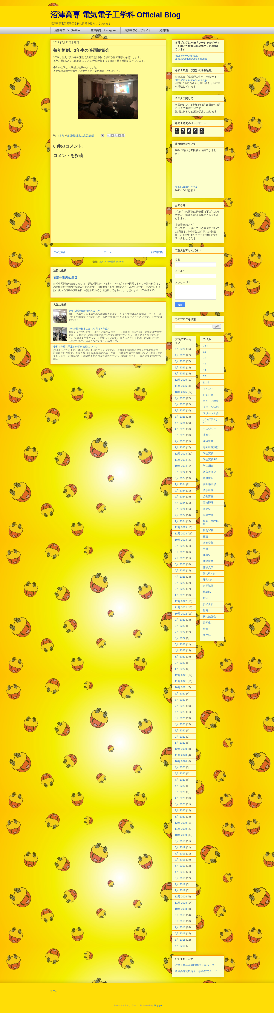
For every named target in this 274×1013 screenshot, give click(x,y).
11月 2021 (181, 681)
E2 (204, 357)
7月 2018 (180, 927)
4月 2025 (180, 429)
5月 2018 (180, 939)
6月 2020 (180, 785)
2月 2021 (180, 736)
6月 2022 (180, 638)
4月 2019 (180, 871)
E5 (204, 376)
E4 (204, 370)
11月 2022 (181, 607)
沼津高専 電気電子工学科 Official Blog (115, 15)
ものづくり (209, 428)
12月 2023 (181, 527)
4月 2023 (180, 576)
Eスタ (206, 382)
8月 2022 (180, 625)
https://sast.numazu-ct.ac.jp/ (191, 80)
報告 (205, 610)
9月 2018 (180, 915)
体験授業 (208, 561)
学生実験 (208, 453)
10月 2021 (181, 687)
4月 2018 (180, 945)
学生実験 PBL (211, 459)
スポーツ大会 (211, 413)
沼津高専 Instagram (104, 30)
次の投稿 (59, 252)
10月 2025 (181, 392)
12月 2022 (181, 601)
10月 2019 (181, 834)
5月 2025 (180, 422)
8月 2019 (180, 847)
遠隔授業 (208, 441)
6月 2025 (180, 416)
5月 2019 (180, 865)
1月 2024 (180, 521)
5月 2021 (180, 718)
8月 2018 (180, 921)
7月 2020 (180, 779)
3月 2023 (180, 582)
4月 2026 (180, 355)
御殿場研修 (209, 484)
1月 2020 (180, 816)
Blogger (158, 1005)
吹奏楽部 (208, 542)
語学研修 (208, 490)
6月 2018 (180, 933)
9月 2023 (180, 545)
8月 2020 (180, 773)
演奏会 (207, 434)
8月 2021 (180, 699)
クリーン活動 (211, 407)
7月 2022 (180, 632)
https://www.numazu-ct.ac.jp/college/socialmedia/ (191, 57)
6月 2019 (180, 859)
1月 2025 (180, 447)
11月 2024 (181, 459)
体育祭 (207, 554)
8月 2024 (180, 478)
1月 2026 (180, 373)
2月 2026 (180, 367)
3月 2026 (180, 361)
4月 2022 (180, 650)
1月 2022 (180, 668)
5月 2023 (180, 570)
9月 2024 (180, 471)
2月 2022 (180, 662)
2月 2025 (180, 441)
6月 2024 (180, 490)
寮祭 (205, 628)
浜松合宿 (208, 604)
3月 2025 (180, 435)
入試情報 (164, 30)
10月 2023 (181, 539)
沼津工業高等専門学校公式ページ (194, 964)
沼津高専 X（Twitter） (68, 30)
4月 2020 (180, 798)
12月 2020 (181, 748)
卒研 (205, 548)
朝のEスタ (209, 573)
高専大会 (208, 514)
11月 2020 (181, 755)
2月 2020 (180, 810)
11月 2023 (181, 533)
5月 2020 (180, 792)
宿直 (205, 536)
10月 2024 (181, 465)
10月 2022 (181, 613)
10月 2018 (181, 908)
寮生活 (207, 635)
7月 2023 (180, 558)
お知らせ (208, 394)
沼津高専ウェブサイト (138, 30)
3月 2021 (180, 730)
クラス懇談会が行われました (84, 310)
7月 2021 (180, 705)
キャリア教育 (211, 400)
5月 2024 (180, 496)
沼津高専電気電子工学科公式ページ (196, 971)
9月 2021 (180, 693)
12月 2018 (181, 896)
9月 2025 (180, 398)
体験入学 (208, 567)
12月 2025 (181, 379)
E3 (204, 364)
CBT (205, 345)
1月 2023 (180, 595)
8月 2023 (180, 552)
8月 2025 (180, 404)
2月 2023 (180, 588)
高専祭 (207, 508)
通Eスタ (207, 579)
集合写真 (208, 530)
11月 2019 (181, 828)
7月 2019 (180, 853)
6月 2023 (180, 564)
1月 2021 (180, 742)
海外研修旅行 (211, 447)
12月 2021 (181, 675)
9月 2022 (180, 619)
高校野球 (208, 502)
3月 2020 (180, 804)
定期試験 (208, 585)
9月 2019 (180, 841)
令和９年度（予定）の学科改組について (75, 346)
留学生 (207, 622)
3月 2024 (180, 508)
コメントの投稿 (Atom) (111, 261)
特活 (205, 598)
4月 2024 (180, 502)
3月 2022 (180, 656)
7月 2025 (180, 410)
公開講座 (208, 496)
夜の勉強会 (209, 616)
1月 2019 (180, 890)
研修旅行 (208, 477)
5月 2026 (180, 348)
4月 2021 (180, 724)
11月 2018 (181, 902)
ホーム (108, 252)
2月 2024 (180, 515)
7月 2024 (180, 484)
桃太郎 (207, 591)
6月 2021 (180, 711)
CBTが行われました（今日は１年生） (89, 328)
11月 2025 (181, 385)
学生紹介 (208, 465)
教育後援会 (209, 471)
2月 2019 (180, 884)
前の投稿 (157, 252)
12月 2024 (181, 453)
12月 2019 (181, 822)
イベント (208, 388)
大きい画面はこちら (186, 187)
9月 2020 (180, 767)
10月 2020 (181, 761)
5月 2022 (180, 644)
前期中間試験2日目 (65, 277)
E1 (204, 351)
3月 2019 (180, 878)
